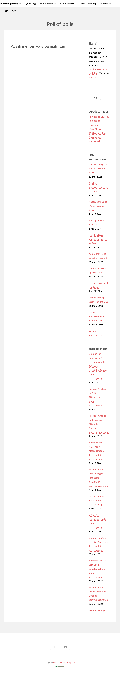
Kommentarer (67, 3)
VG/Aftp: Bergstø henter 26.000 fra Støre (98, 168)
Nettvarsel (94, 141)
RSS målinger (95, 128)
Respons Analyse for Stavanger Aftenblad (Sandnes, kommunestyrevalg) (99, 423)
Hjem (3, 3)
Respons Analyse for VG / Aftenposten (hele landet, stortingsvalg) (98, 397)
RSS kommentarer (98, 133)
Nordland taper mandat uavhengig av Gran (98, 239)
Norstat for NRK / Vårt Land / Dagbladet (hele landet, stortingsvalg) (98, 568)
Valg (6, 10)
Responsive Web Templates (64, 662)
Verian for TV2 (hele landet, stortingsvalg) (96, 500)
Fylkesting (30, 3)
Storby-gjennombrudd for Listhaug (98, 187)
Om (14, 10)
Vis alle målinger (97, 610)
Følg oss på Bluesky (99, 116)
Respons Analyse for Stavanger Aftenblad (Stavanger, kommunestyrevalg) (99, 477)
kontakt (93, 77)
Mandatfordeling (87, 3)
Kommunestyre (48, 3)
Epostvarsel (95, 137)
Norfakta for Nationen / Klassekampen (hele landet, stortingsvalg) (96, 450)
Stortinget (15, 3)
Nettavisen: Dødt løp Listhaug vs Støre (98, 205)
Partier (107, 3)
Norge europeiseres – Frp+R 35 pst (96, 316)
